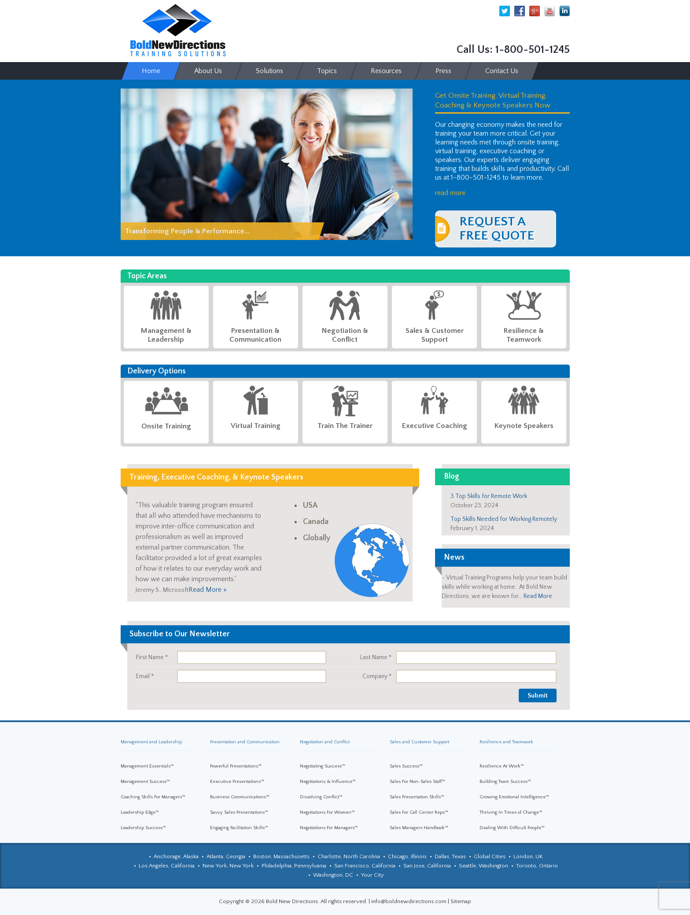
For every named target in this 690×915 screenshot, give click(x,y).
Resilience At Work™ (502, 766)
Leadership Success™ (143, 827)
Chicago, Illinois (407, 856)
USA (310, 505)
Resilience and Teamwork (506, 742)
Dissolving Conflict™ (321, 797)
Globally (316, 538)
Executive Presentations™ (237, 781)
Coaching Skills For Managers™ (153, 797)
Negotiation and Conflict (325, 742)
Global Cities (490, 856)
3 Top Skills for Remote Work (488, 496)
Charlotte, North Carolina (348, 856)
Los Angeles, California (167, 866)
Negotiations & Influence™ (328, 781)
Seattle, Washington (483, 866)
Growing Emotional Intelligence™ (514, 797)
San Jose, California (427, 866)
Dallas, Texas (450, 856)
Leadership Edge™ (140, 812)
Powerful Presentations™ (236, 766)
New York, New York (228, 866)
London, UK (528, 856)
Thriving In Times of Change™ (511, 812)
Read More (538, 596)
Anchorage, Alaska (176, 856)
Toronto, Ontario (537, 866)
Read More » (207, 590)
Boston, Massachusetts (281, 856)
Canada (315, 521)
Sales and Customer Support (419, 742)
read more (450, 193)
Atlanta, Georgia (226, 856)
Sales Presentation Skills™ (417, 797)
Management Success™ (145, 781)
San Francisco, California (364, 866)
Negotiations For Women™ (327, 812)
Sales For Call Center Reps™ (419, 812)
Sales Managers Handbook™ (419, 827)
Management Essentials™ (147, 766)
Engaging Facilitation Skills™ (239, 827)
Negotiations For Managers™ (329, 827)
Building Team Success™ (505, 781)
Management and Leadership (151, 742)
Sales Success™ (406, 766)
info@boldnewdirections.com (408, 901)
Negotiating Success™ (322, 766)
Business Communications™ (239, 797)
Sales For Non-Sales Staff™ (417, 781)
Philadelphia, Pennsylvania (294, 866)
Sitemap (460, 901)
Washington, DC (333, 875)
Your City (372, 875)
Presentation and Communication (245, 742)
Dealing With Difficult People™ (512, 827)
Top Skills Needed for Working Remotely (503, 519)
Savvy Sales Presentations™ (239, 812)
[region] (267, 164)
